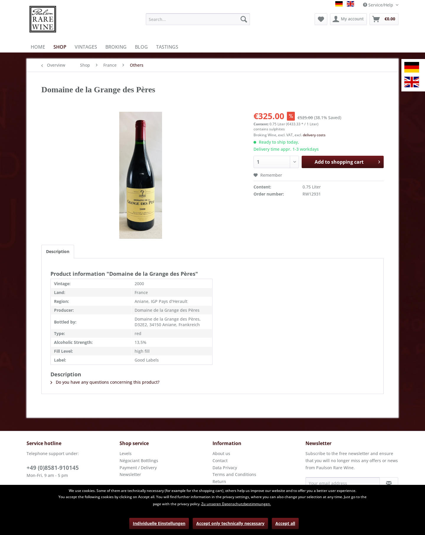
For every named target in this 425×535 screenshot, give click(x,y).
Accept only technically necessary (230, 523)
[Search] (244, 19)
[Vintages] (86, 46)
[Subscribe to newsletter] (389, 483)
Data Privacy (224, 467)
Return (219, 481)
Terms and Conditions (234, 474)
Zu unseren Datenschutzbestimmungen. (236, 503)
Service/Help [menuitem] (378, 5)
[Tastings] (167, 46)
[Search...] (198, 19)
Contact (220, 460)
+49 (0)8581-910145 (53, 468)
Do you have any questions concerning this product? (104, 382)
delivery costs (314, 134)
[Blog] (141, 46)
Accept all (285, 523)
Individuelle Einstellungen (159, 523)
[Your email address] (342, 483)
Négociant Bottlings (139, 460)
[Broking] (116, 46)
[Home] (38, 46)
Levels (126, 453)
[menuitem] (198, 19)
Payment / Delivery (138, 467)
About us (221, 453)
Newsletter (130, 474)
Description (57, 251)
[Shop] (60, 46)
